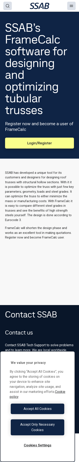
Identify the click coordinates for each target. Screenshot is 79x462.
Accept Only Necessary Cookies (37, 427)
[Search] (7, 6)
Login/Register (39, 143)
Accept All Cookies (38, 409)
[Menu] (71, 6)
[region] (37, 406)
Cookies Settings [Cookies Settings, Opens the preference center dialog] (37, 445)
